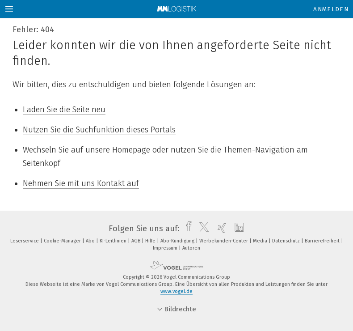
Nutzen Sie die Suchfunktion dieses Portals (99, 130)
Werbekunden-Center (224, 241)
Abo (91, 241)
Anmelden (331, 9)
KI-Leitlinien (114, 241)
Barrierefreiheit (323, 241)
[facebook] (186, 228)
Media (261, 241)
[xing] (219, 228)
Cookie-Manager (63, 241)
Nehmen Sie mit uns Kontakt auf (81, 183)
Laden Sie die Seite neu (64, 110)
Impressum (166, 248)
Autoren (191, 248)
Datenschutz (286, 241)
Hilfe (151, 241)
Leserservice (25, 241)
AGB (136, 241)
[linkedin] (237, 228)
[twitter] (201, 228)
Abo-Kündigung (178, 241)
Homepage (131, 150)
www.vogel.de (176, 291)
